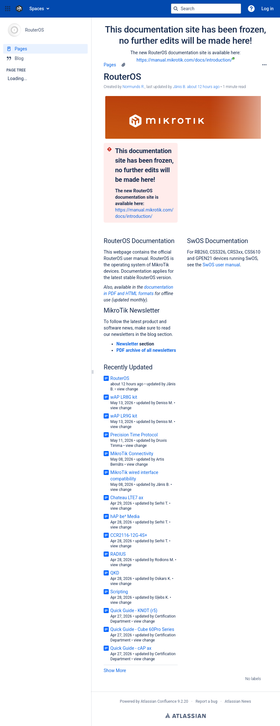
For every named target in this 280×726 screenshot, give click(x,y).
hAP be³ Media (125, 516)
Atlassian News (238, 701)
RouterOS (119, 378)
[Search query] (206, 9)
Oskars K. (163, 578)
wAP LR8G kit (123, 397)
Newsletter (127, 343)
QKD (114, 572)
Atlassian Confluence (159, 701)
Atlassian (185, 715)
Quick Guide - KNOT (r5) (134, 610)
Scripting (119, 591)
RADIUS (118, 554)
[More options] (264, 65)
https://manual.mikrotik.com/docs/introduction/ (185, 60)
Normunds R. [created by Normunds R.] (133, 87)
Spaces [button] (36, 8)
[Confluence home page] (19, 9)
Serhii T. (161, 503)
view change (127, 389)
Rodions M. (164, 560)
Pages (110, 64)
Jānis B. (163, 484)
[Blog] (45, 58)
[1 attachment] (123, 64)
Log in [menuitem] (268, 8)
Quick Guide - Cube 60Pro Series (142, 629)
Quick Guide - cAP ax (130, 648)
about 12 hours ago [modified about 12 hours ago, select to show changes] (203, 87)
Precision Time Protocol (134, 434)
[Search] (175, 8)
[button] (7, 8)
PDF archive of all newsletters (146, 350)
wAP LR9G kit (123, 416)
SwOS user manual (221, 264)
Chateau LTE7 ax (126, 497)
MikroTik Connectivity (131, 453)
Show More (115, 670)
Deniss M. (164, 403)
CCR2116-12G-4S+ (128, 535)
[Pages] (45, 49)
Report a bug (206, 701)
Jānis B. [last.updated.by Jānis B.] (179, 87)
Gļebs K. (162, 597)
